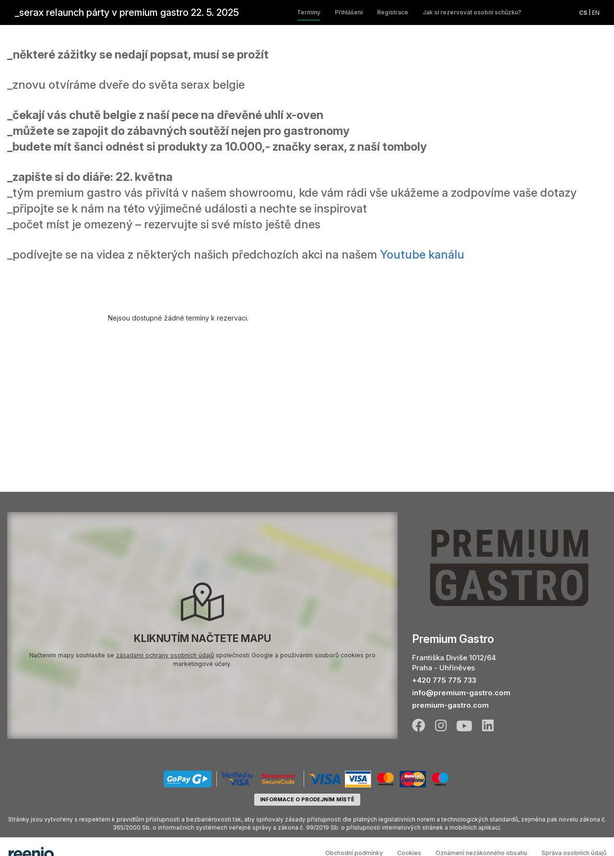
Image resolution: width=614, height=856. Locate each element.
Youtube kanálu (422, 255)
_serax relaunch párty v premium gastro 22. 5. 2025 (127, 12)
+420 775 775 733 (444, 680)
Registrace (392, 12)
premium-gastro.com (450, 705)
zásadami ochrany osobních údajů (165, 655)
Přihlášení (349, 12)
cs (583, 12)
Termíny (308, 12)
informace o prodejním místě (307, 799)
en (596, 12)
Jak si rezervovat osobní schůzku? (472, 12)
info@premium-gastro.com (461, 692)
